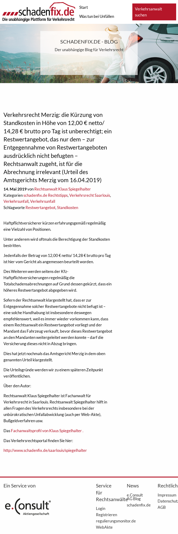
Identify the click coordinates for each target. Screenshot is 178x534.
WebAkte (104, 527)
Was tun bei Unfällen (96, 16)
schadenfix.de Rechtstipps (45, 195)
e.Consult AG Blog (135, 497)
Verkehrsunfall (16, 201)
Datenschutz (166, 501)
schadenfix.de (135, 505)
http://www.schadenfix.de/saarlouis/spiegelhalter (45, 450)
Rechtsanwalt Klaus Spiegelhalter (62, 189)
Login (100, 508)
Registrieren (104, 514)
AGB (162, 507)
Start (83, 7)
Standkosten (67, 207)
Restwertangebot (40, 207)
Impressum (166, 495)
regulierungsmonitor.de (104, 520)
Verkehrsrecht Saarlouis (89, 195)
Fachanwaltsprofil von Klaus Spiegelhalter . (47, 430)
